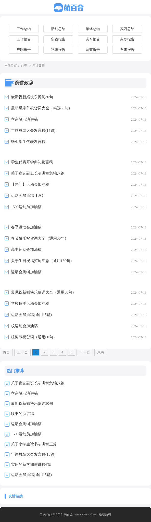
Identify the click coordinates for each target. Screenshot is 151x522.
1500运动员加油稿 (26, 434)
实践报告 (58, 39)
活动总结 (58, 29)
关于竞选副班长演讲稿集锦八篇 (38, 383)
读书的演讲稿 (22, 414)
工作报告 (24, 39)
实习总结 (127, 29)
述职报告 (58, 50)
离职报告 (127, 39)
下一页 (84, 352)
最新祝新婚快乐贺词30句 (32, 403)
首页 (24, 66)
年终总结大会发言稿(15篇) (33, 454)
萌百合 (68, 514)
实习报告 (93, 39)
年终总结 (93, 29)
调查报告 (93, 50)
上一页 (22, 352)
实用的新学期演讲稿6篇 (31, 464)
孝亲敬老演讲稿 (24, 393)
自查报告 (127, 50)
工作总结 (24, 29)
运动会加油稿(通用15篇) (31, 475)
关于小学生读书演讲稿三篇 (34, 444)
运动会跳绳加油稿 (26, 424)
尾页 (100, 352)
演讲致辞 (38, 66)
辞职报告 (24, 50)
